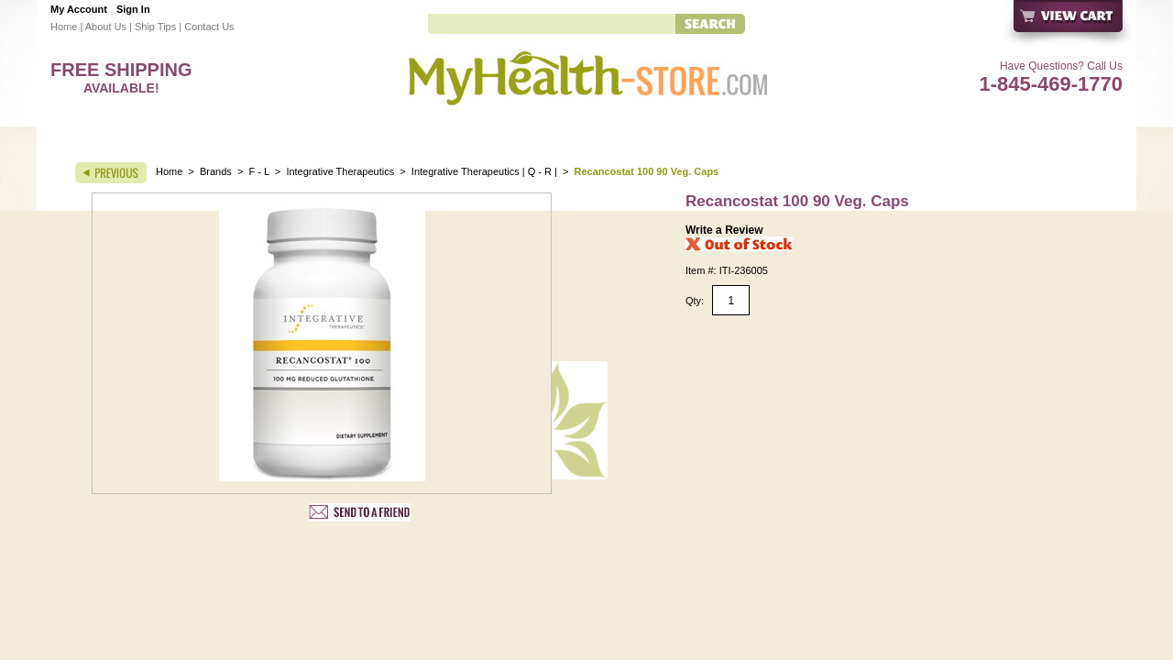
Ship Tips (155, 26)
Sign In (133, 9)
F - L (259, 171)
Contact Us (209, 26)
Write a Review (723, 230)
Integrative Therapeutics (341, 171)
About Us (105, 26)
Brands (216, 171)
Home (63, 26)
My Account (78, 9)
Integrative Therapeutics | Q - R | (484, 171)
